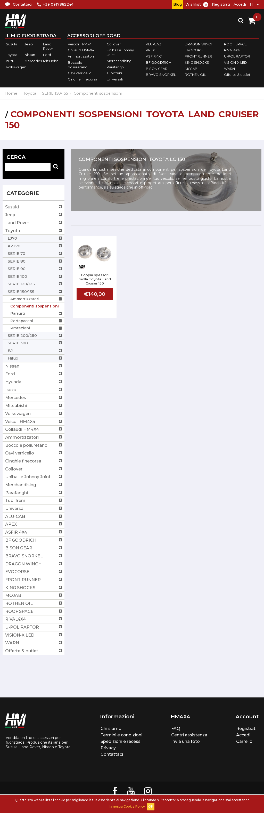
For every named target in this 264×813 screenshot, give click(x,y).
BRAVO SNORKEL (161, 74)
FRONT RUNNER (198, 56)
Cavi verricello (80, 73)
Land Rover (48, 46)
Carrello (244, 741)
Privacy (108, 747)
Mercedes (33, 61)
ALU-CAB (153, 44)
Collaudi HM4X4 (81, 50)
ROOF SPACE (235, 44)
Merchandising (119, 61)
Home (11, 93)
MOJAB (191, 69)
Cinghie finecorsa (82, 79)
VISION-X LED (235, 62)
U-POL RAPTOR (237, 56)
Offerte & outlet (237, 74)
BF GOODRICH (158, 62)
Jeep (28, 44)
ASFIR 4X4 (154, 56)
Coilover (114, 44)
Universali (115, 79)
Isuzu (10, 61)
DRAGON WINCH (199, 44)
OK (150, 806)
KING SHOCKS (197, 62)
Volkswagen (16, 67)
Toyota (11, 55)
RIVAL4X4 (232, 50)
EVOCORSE (195, 50)
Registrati (221, 4)
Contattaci (112, 754)
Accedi (240, 4)
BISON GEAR (156, 69)
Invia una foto (185, 741)
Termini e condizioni (121, 735)
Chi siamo (111, 728)
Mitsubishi (51, 61)
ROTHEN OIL (195, 74)
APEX (150, 50)
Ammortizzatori (81, 56)
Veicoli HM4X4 (80, 44)
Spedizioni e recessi (121, 741)
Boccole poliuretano (77, 64)
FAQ (175, 728)
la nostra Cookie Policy (127, 806)
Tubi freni (114, 73)
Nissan (29, 55)
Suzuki (11, 44)
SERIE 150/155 (55, 93)
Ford (47, 55)
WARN (229, 69)
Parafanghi (116, 67)
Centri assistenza (189, 735)
